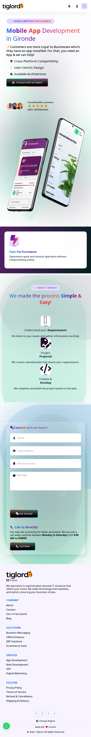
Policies (11, 682)
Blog (8, 618)
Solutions (13, 627)
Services (11, 655)
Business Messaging (18, 632)
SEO (8, 669)
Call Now (23, 546)
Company (12, 600)
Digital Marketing (16, 673)
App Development (16, 660)
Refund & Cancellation (19, 696)
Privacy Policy (14, 687)
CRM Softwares (15, 637)
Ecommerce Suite (16, 646)
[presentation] (33, 500)
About (9, 605)
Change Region (45, 720)
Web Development (17, 664)
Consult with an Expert (27, 82)
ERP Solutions (14, 641)
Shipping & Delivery (17, 700)
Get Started (24, 513)
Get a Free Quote (16, 614)
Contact (11, 609)
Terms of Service (16, 692)
